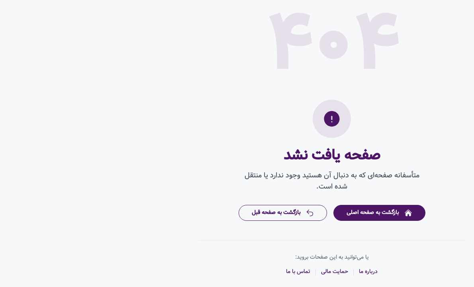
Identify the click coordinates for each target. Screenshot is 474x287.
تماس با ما (203, 271)
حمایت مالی (239, 271)
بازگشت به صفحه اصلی (284, 212)
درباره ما (273, 271)
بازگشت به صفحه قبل (188, 212)
